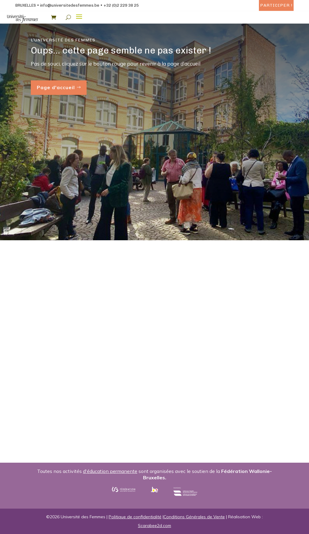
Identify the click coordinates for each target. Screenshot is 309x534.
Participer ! (276, 5)
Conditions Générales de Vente (194, 516)
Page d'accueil (56, 87)
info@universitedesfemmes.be (69, 5)
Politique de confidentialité (135, 516)
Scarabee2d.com (154, 525)
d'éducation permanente (110, 471)
